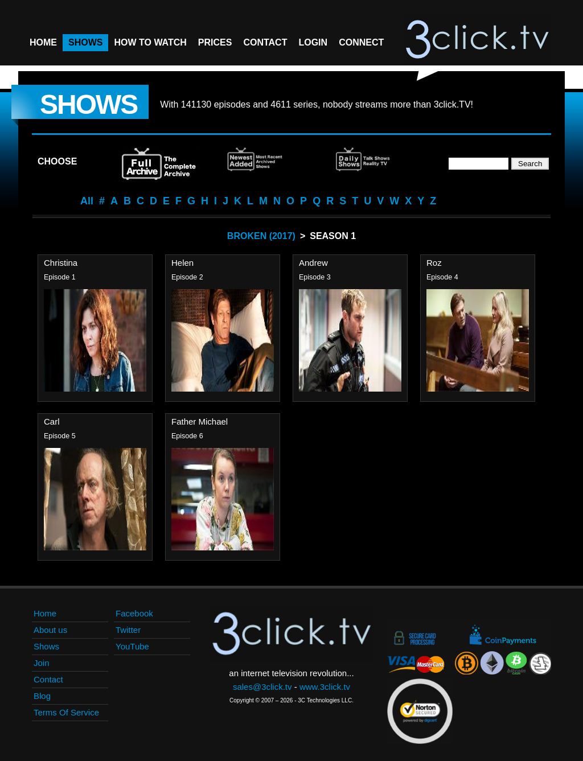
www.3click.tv (324, 687)
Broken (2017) (261, 236)
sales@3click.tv (262, 687)
